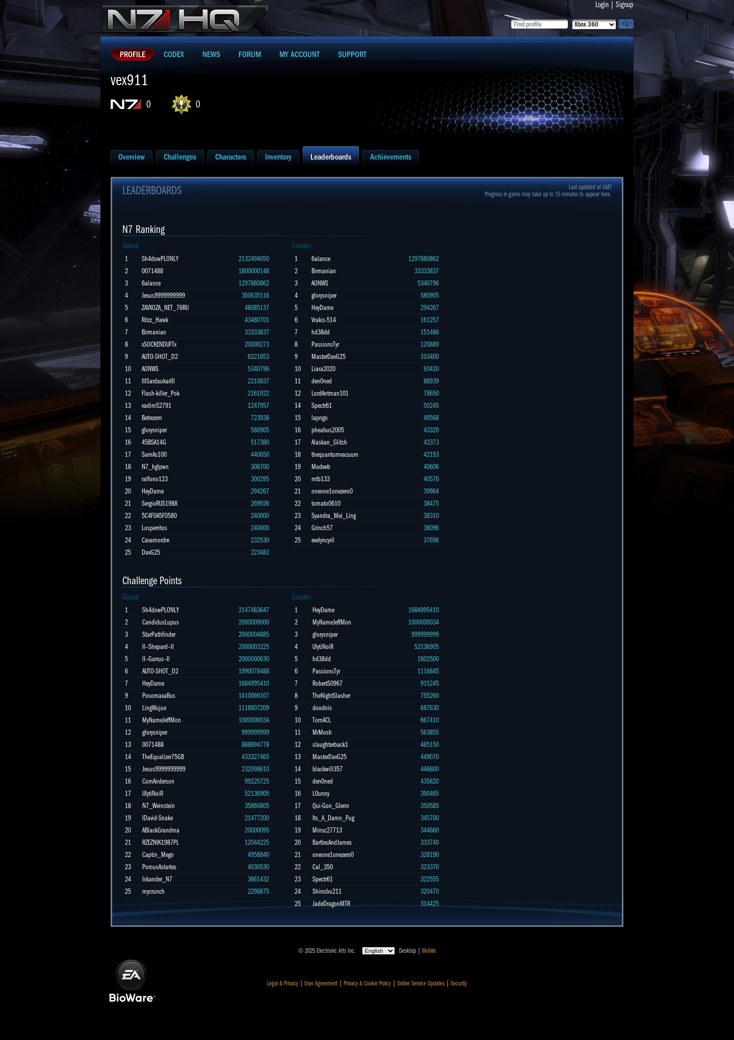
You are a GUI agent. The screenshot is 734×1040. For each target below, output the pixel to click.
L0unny (320, 793)
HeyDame (153, 491)
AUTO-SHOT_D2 (160, 356)
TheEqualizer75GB (163, 756)
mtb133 (320, 479)
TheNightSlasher (331, 695)
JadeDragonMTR (331, 903)
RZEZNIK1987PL (160, 842)
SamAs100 (154, 454)
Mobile (429, 950)
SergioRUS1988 (159, 503)
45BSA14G (154, 442)
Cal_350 (322, 867)
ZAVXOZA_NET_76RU (165, 307)
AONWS (150, 369)
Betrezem (152, 417)
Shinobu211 (327, 891)
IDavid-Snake (157, 818)
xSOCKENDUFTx (159, 344)
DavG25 (151, 552)
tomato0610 (325, 503)
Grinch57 (322, 528)
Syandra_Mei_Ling (333, 515)
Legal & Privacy (282, 983)
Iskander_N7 (157, 879)
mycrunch (153, 891)
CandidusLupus (160, 622)
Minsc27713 (327, 830)
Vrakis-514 (323, 320)
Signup (625, 4)
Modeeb (320, 466)
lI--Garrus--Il (156, 659)
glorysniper (154, 430)
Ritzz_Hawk (155, 320)
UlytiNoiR (152, 793)
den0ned (321, 381)
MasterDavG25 (328, 356)
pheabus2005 (327, 430)
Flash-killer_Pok (160, 393)
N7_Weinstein (158, 805)
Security (459, 983)
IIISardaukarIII (158, 381)
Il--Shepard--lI (158, 646)
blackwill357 (327, 769)
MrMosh (322, 732)
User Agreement (320, 983)
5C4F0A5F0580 (159, 515)
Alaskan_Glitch (329, 442)
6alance (151, 283)
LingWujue (154, 708)
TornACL (321, 720)
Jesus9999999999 (163, 295)
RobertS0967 (327, 683)
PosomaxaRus (158, 695)
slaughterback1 (330, 744)
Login (602, 4)
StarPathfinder (158, 634)
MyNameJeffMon (161, 720)
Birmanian (154, 332)
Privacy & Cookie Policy (367, 983)
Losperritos (154, 528)
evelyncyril (322, 540)
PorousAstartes (159, 867)
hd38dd (320, 332)
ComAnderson (158, 781)
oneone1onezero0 (332, 491)
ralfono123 (155, 479)
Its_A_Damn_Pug (333, 818)
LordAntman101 (330, 393)
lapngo (319, 417)
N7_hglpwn (155, 466)
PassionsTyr (325, 344)
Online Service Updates (420, 983)
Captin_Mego (158, 854)
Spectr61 (321, 405)
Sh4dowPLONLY (160, 258)
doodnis (322, 708)
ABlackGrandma (160, 830)
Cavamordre (155, 540)
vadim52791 (156, 405)
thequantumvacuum (334, 454)
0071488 (152, 271)
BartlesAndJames (332, 842)
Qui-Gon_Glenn (330, 805)
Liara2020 (323, 369)
